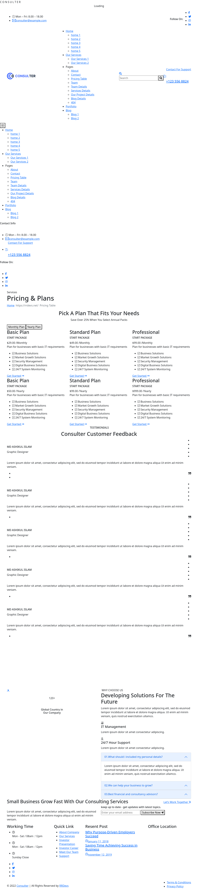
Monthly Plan (16, 327)
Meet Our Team (68, 852)
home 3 (75, 43)
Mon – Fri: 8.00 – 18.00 (27, 16)
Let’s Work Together (177, 802)
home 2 (75, 39)
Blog (68, 110)
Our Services (73, 55)
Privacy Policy (175, 886)
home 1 (75, 35)
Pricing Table (79, 78)
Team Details (79, 86)
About (74, 71)
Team (74, 82)
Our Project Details (82, 94)
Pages (69, 67)
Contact (76, 75)
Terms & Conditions (179, 882)
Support (64, 856)
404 (73, 102)
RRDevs (63, 886)
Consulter (22, 886)
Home (69, 31)
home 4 (75, 47)
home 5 (75, 51)
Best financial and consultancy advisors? (131, 794)
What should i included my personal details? (133, 757)
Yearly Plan (34, 327)
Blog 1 (75, 114)
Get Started (15, 376)
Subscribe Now (153, 812)
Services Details (80, 90)
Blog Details (78, 98)
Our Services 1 (80, 59)
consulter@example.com (29, 20)
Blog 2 (75, 118)
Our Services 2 (80, 63)
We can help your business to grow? (128, 785)
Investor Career (68, 848)
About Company (69, 832)
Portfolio (71, 106)
